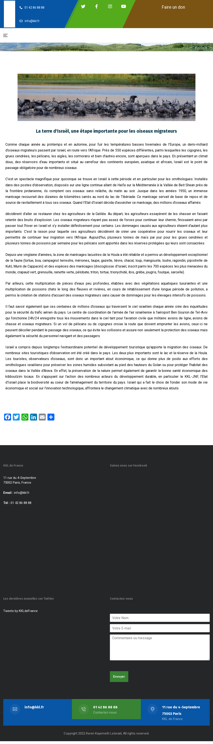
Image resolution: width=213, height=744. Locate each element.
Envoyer (119, 679)
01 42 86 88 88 (105, 710)
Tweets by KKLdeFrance (20, 614)
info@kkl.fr (21, 495)
